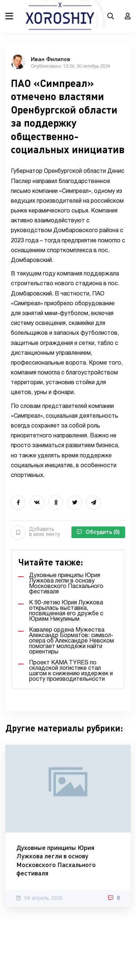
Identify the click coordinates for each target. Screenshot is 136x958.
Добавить (35, 532)
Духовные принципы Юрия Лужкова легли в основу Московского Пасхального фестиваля (56, 860)
